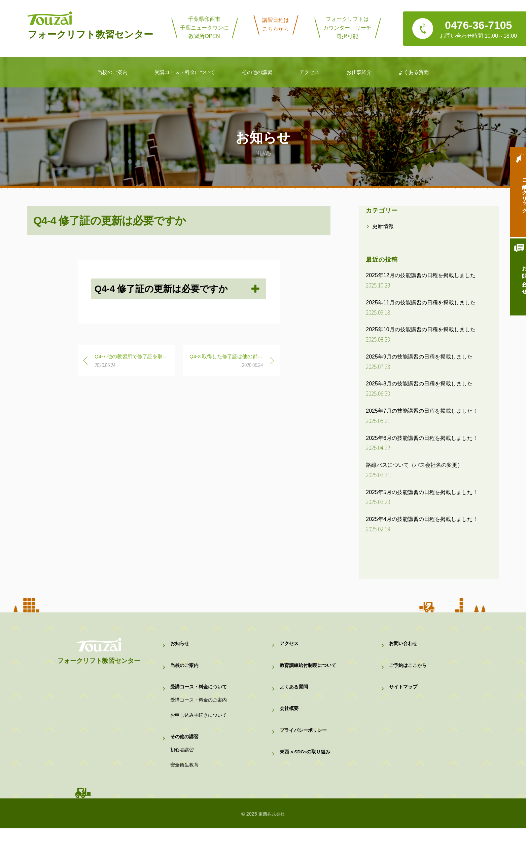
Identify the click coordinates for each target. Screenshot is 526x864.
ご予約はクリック (514, 196)
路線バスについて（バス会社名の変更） (414, 465)
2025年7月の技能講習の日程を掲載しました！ (422, 411)
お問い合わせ (514, 286)
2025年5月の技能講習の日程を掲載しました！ (422, 492)
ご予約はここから (409, 672)
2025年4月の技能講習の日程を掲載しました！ (422, 519)
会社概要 (290, 724)
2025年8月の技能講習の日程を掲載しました (419, 383)
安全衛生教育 (185, 798)
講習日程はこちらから (275, 24)
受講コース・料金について (200, 698)
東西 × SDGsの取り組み (307, 776)
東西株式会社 (271, 849)
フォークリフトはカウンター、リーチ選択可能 (347, 27)
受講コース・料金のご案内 (200, 716)
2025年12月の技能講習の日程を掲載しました (420, 275)
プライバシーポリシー (305, 750)
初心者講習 (183, 779)
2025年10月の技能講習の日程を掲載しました (420, 329)
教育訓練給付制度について (310, 672)
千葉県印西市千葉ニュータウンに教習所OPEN (204, 27)
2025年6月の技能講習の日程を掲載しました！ (422, 438)
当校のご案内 (185, 672)
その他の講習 (185, 761)
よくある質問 (295, 698)
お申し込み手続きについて (200, 735)
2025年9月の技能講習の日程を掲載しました (419, 357)
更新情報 (383, 226)
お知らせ (180, 646)
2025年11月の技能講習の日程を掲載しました (420, 302)
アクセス (290, 646)
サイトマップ (404, 698)
